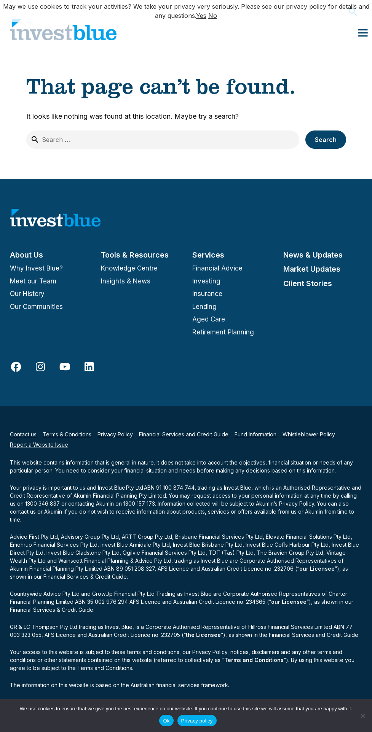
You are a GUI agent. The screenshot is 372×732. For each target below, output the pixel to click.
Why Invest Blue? (36, 268)
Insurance (207, 294)
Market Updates (311, 269)
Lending (204, 306)
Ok (166, 721)
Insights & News (125, 281)
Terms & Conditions (67, 434)
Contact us (23, 434)
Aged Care (208, 319)
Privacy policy (197, 721)
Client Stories (307, 283)
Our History (27, 294)
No (212, 15)
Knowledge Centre (129, 268)
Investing (206, 281)
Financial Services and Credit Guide (183, 434)
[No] (362, 715)
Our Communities (36, 306)
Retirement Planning (223, 332)
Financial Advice (217, 268)
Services (208, 254)
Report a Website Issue (39, 444)
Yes (201, 15)
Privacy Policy (115, 434)
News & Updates (313, 254)
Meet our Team (33, 281)
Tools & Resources (135, 254)
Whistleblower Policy (309, 434)
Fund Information (255, 434)
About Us (26, 254)
